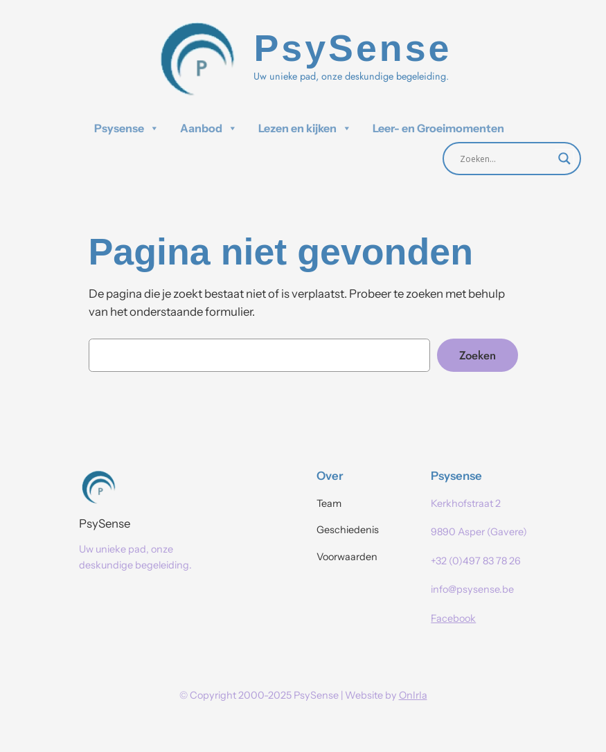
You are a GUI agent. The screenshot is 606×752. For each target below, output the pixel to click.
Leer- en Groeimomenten (438, 128)
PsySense (104, 523)
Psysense (126, 128)
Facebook (453, 618)
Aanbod (209, 128)
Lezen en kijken (305, 128)
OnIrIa (413, 695)
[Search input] (505, 158)
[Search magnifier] (564, 158)
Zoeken (477, 355)
